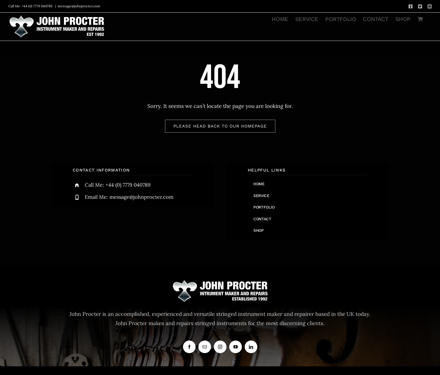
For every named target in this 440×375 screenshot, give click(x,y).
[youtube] (235, 347)
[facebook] (189, 347)
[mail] (204, 347)
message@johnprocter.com (79, 6)
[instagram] (220, 347)
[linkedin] (251, 347)
